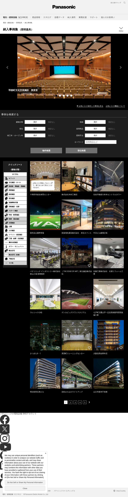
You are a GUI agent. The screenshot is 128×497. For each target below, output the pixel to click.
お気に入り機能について (115, 106)
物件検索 (46, 150)
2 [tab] (60, 96)
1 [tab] (56, 96)
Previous (7, 67)
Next (120, 67)
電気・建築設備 (8, 23)
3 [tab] (64, 96)
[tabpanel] (64, 67)
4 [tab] (67, 96)
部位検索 (82, 150)
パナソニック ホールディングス (64, 491)
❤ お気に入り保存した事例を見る (90, 106)
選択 (35, 122)
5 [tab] (71, 96)
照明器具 (19, 23)
